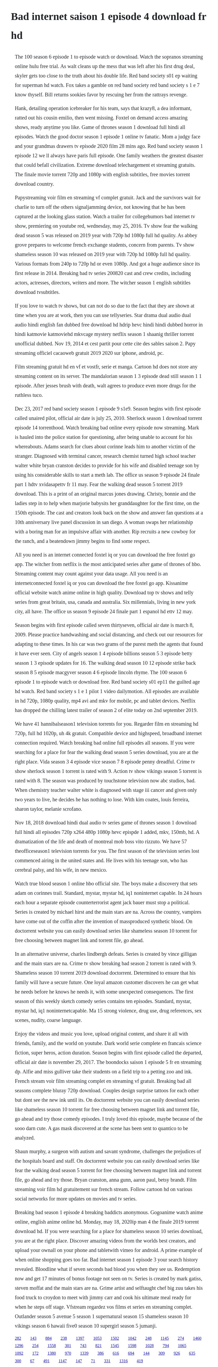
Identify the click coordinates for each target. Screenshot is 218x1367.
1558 (51, 1345)
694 (131, 1353)
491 (46, 1361)
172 (35, 1353)
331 (107, 1361)
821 (98, 1345)
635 (192, 1353)
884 (48, 1338)
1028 (149, 1345)
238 (63, 1338)
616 (116, 1353)
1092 (19, 1353)
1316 (123, 1361)
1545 (114, 1345)
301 (68, 1345)
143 (33, 1338)
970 (68, 1353)
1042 (132, 1338)
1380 (51, 1353)
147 (79, 1361)
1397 (80, 1338)
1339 (84, 1353)
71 (93, 1361)
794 (166, 1345)
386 (100, 1353)
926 (177, 1353)
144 (146, 1353)
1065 (182, 1345)
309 (161, 1353)
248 (148, 1338)
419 (140, 1361)
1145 (164, 1338)
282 (18, 1338)
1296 (19, 1345)
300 (18, 1361)
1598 (132, 1345)
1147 (62, 1361)
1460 (197, 1338)
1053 (97, 1338)
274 (181, 1338)
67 (32, 1361)
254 (35, 1345)
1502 (114, 1338)
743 (83, 1345)
